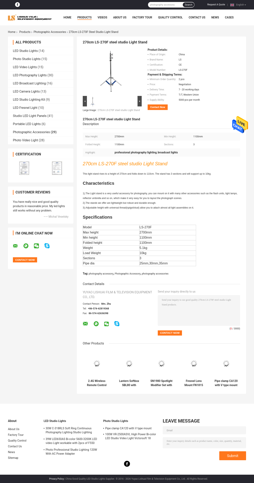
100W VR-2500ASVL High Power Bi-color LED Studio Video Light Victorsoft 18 (130, 436)
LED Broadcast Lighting (29, 83)
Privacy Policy (56, 478)
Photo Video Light (25, 140)
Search (188, 4)
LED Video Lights (25, 67)
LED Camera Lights (26, 91)
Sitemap (13, 457)
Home (67, 17)
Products (84, 17)
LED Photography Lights (30, 75)
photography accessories (155, 273)
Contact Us (197, 17)
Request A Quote (216, 4)
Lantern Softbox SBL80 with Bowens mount (129, 383)
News (215, 17)
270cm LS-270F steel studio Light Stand (119, 110)
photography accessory (101, 273)
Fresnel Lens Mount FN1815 (194, 383)
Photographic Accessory (127, 273)
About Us (119, 17)
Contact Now (157, 107)
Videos (102, 17)
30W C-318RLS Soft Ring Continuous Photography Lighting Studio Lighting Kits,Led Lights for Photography (69, 431)
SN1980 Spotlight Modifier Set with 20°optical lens (161, 383)
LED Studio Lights (25, 51)
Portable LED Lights (27, 124)
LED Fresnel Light (25, 108)
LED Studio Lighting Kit (29, 99)
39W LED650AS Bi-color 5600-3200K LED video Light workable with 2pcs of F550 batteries (71, 441)
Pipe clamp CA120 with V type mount (226, 383)
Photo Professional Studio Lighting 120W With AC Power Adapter (71, 451)
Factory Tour (142, 17)
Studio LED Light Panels (29, 116)
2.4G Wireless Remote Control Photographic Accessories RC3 (96, 383)
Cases (229, 17)
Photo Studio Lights (27, 59)
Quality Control (170, 17)
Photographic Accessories (50, 31)
